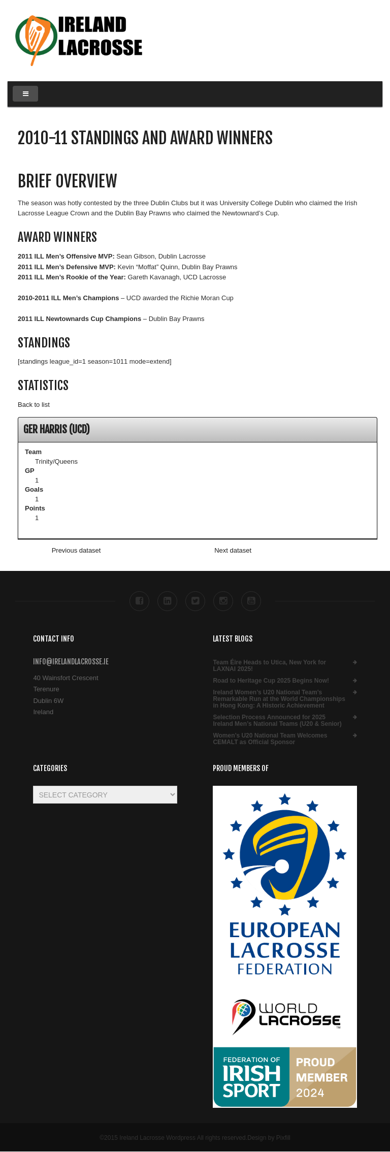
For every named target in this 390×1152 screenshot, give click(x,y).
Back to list (34, 404)
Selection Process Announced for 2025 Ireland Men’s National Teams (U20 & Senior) (277, 720)
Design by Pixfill (268, 1137)
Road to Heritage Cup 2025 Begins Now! (271, 681)
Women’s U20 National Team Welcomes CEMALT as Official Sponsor (270, 739)
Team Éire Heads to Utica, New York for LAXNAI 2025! (269, 666)
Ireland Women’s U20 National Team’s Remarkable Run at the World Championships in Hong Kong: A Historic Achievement (279, 699)
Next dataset (232, 550)
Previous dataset (76, 550)
